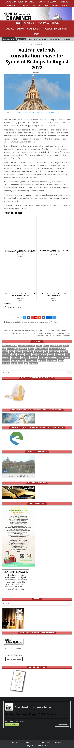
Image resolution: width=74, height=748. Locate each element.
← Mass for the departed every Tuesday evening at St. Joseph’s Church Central (34, 331)
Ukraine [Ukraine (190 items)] (13, 363)
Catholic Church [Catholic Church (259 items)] (56, 346)
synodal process (34, 322)
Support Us (37, 5)
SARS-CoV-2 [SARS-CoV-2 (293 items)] (5, 360)
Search (64, 5)
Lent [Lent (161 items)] (33, 354)
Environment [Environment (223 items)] (38, 351)
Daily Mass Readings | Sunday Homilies (23, 28)
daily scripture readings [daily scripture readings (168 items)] (57, 349)
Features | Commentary (48, 23)
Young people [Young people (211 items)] (33, 363)
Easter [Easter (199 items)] (12, 351)
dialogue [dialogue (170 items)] (5, 351)
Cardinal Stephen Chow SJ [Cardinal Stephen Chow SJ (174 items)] (27, 346)
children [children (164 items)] (65, 346)
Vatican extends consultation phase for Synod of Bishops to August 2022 (37, 59)
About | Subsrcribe (51, 5)
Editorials (29, 23)
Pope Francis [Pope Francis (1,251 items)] (15, 357)
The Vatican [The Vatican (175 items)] (5, 363)
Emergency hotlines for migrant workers (20, 2)
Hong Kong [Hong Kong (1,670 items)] (64, 351)
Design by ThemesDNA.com (37, 746)
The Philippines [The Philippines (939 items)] (51, 360)
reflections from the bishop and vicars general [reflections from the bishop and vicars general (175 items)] (54, 357)
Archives (26, 5)
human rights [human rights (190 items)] (6, 354)
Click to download (14, 659)
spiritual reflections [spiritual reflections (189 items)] (18, 360)
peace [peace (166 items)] (67, 354)
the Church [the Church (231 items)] (41, 360)
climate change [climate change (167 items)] (12, 349)
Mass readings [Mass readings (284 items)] (41, 354)
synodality (46, 322)
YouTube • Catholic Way (47, 2)
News (17, 23)
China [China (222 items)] (4, 349)
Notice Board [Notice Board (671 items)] (60, 354)
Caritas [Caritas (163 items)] (39, 346)
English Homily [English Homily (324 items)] (27, 351)
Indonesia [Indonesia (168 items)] (21, 354)
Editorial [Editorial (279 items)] (18, 351)
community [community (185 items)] (22, 349)
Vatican (39, 45)
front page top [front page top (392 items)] (54, 351)
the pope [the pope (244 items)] (61, 360)
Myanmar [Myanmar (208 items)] (51, 354)
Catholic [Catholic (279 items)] (46, 346)
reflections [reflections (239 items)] (34, 357)
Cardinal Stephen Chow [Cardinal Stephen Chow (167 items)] (9, 346)
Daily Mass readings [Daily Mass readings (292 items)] (41, 349)
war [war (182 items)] (26, 363)
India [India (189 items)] (14, 354)
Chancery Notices (13, 5)
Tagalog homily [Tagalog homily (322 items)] (31, 360)
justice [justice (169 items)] (28, 354)
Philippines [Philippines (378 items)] (5, 357)
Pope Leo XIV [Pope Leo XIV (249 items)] (24, 357)
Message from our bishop (56, 28)
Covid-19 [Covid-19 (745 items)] (30, 349)
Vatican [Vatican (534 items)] (20, 363)
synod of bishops (20, 322)
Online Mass (64, 2)
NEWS (34, 45)
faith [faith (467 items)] (46, 351)
